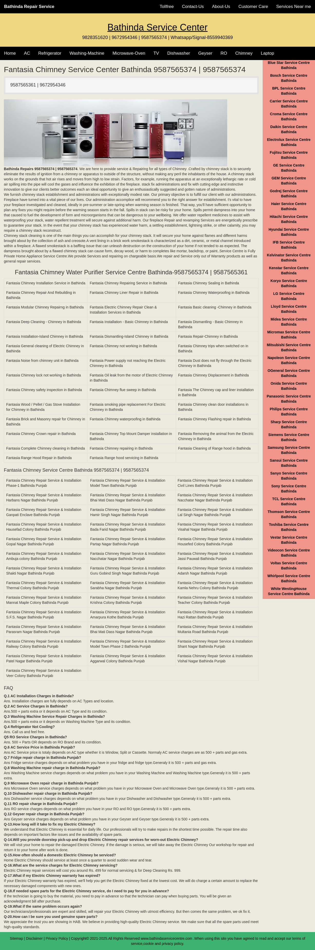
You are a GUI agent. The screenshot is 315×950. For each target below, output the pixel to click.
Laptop (267, 53)
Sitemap (16, 938)
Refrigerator (49, 53)
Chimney (244, 53)
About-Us (221, 6)
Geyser (205, 53)
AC (27, 53)
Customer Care (253, 6)
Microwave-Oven (128, 53)
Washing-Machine (87, 53)
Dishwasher (178, 53)
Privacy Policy (57, 938)
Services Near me (293, 6)
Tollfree (167, 6)
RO (224, 53)
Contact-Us (193, 6)
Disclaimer (34, 938)
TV (156, 53)
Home (10, 53)
